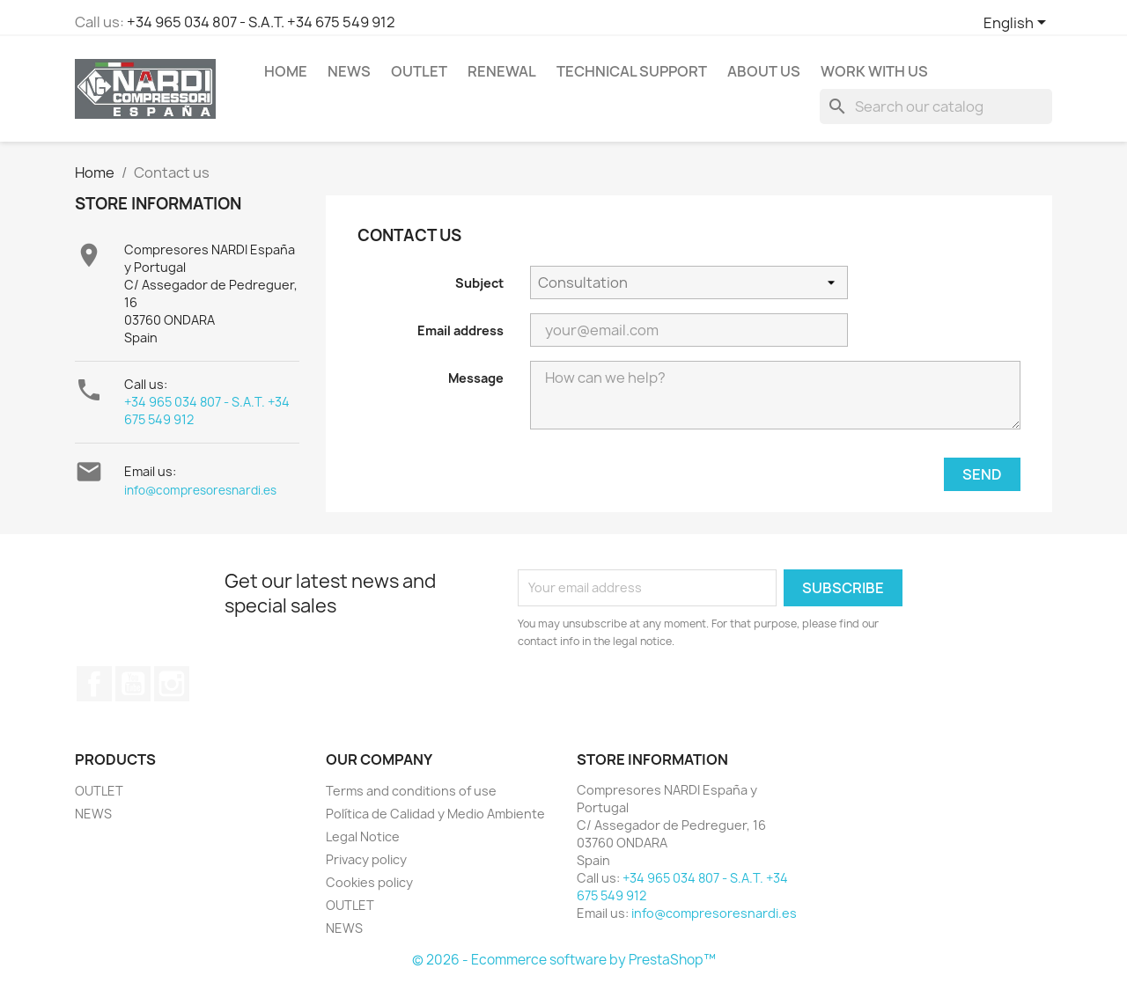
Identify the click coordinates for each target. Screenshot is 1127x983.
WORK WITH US (874, 71)
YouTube (133, 683)
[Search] (936, 106)
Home (285, 71)
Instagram (171, 683)
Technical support (631, 71)
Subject (479, 283)
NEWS (349, 71)
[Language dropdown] (1017, 23)
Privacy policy (366, 859)
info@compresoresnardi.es (200, 490)
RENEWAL (502, 71)
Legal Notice (363, 836)
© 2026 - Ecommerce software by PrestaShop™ (564, 959)
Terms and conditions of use (411, 790)
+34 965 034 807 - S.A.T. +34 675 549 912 (261, 22)
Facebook (94, 683)
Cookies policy (369, 882)
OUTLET (419, 71)
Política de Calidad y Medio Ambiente (435, 813)
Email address (460, 330)
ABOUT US (763, 71)
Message (476, 378)
